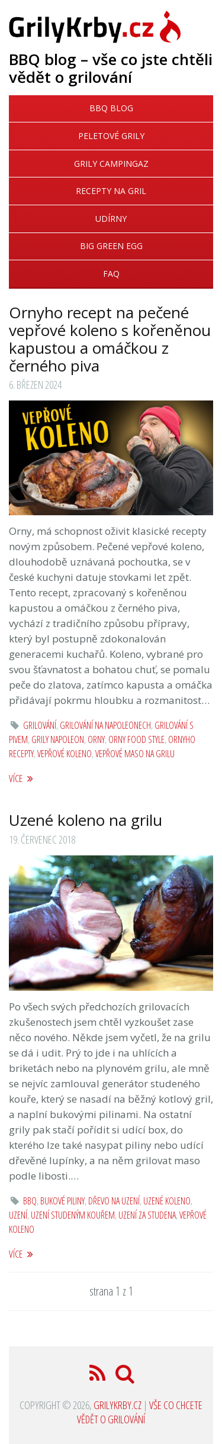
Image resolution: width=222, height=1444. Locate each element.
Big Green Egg (111, 245)
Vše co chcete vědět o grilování (139, 1412)
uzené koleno (167, 1200)
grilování (39, 725)
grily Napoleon (57, 739)
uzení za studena (147, 1215)
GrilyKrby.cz (117, 1405)
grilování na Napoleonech (105, 725)
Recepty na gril (111, 190)
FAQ (111, 273)
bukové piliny (62, 1200)
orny (96, 739)
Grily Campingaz (111, 163)
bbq (30, 1200)
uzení (18, 1215)
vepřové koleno (64, 753)
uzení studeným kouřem (73, 1215)
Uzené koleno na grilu (85, 820)
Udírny (111, 218)
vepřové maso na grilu (135, 753)
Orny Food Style (136, 739)
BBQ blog (111, 108)
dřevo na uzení (114, 1200)
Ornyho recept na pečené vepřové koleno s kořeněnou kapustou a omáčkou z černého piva (110, 339)
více (21, 778)
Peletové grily (111, 135)
